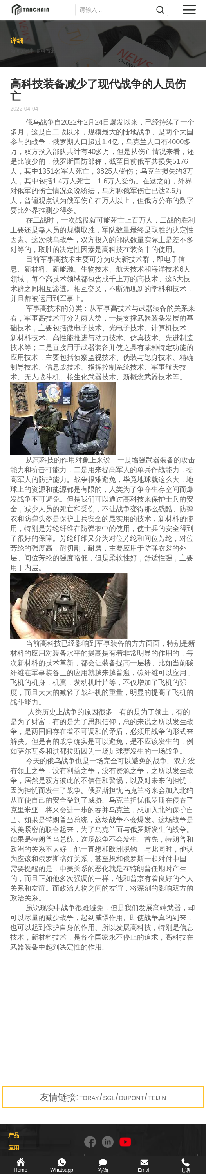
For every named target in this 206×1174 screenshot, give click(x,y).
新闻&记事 (23, 50)
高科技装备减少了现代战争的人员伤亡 (88, 50)
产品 (13, 1135)
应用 (13, 1148)
